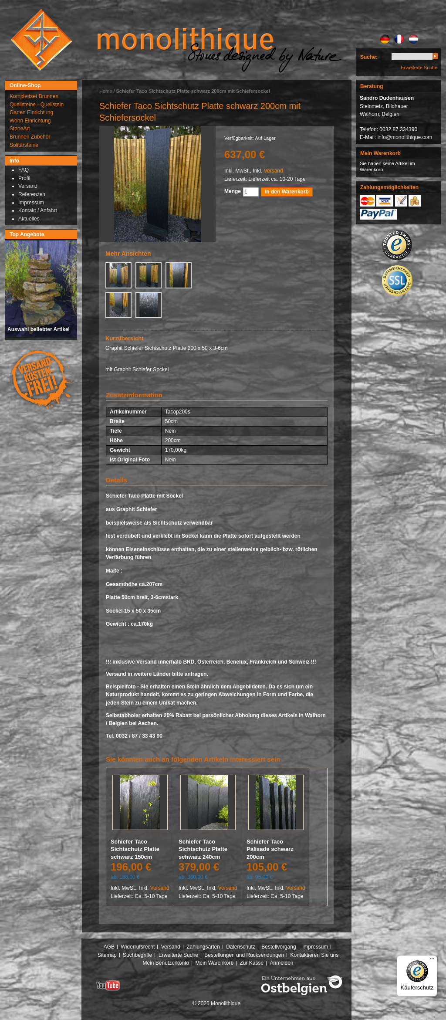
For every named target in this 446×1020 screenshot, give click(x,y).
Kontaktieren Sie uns (315, 955)
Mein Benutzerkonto (165, 963)
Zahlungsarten (203, 947)
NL (414, 39)
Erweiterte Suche (419, 67)
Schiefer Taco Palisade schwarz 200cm (270, 849)
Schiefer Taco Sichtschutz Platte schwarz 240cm (203, 849)
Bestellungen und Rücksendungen (244, 955)
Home (105, 91)
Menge (232, 191)
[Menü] (432, 961)
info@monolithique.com (405, 137)
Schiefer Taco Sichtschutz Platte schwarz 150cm (135, 849)
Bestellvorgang (278, 947)
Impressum (315, 947)
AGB (109, 947)
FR (399, 39)
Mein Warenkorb (215, 963)
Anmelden (282, 963)
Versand (273, 171)
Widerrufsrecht (138, 947)
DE (385, 39)
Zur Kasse (252, 963)
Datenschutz (240, 947)
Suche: (369, 57)
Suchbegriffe (137, 955)
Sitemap (107, 955)
